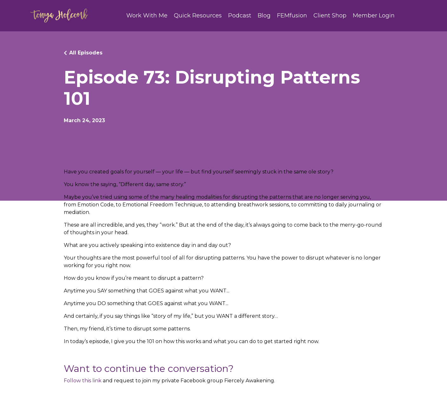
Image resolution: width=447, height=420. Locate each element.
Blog (264, 15)
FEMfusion (292, 15)
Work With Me (147, 15)
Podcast (239, 15)
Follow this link (83, 381)
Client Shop (329, 15)
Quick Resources (198, 15)
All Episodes (85, 53)
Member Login (374, 15)
